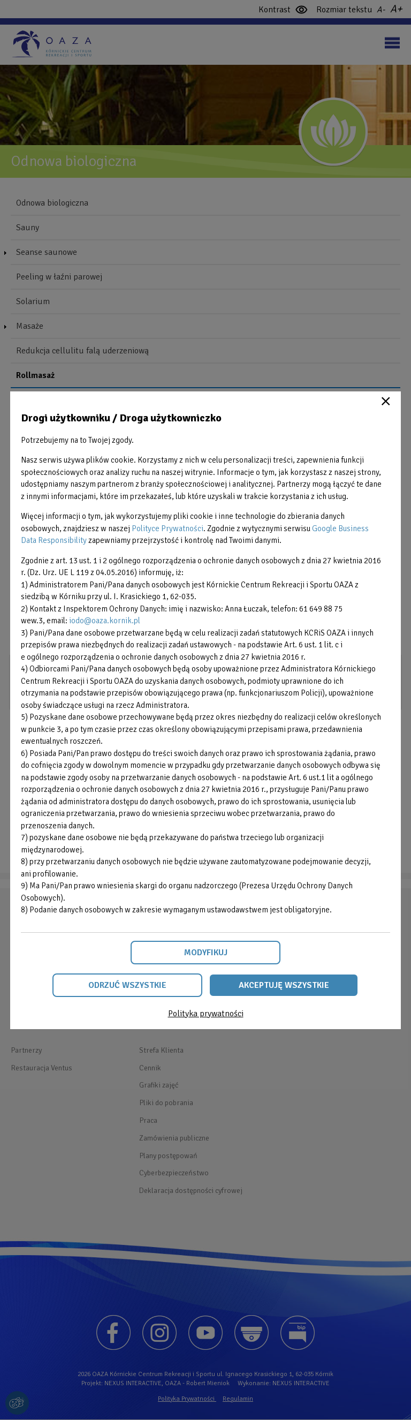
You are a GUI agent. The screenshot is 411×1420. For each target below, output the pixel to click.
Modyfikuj (205, 952)
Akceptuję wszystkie (284, 985)
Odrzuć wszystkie (127, 985)
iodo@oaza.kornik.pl (104, 620)
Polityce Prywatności (167, 528)
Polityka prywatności (205, 1013)
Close (386, 401)
